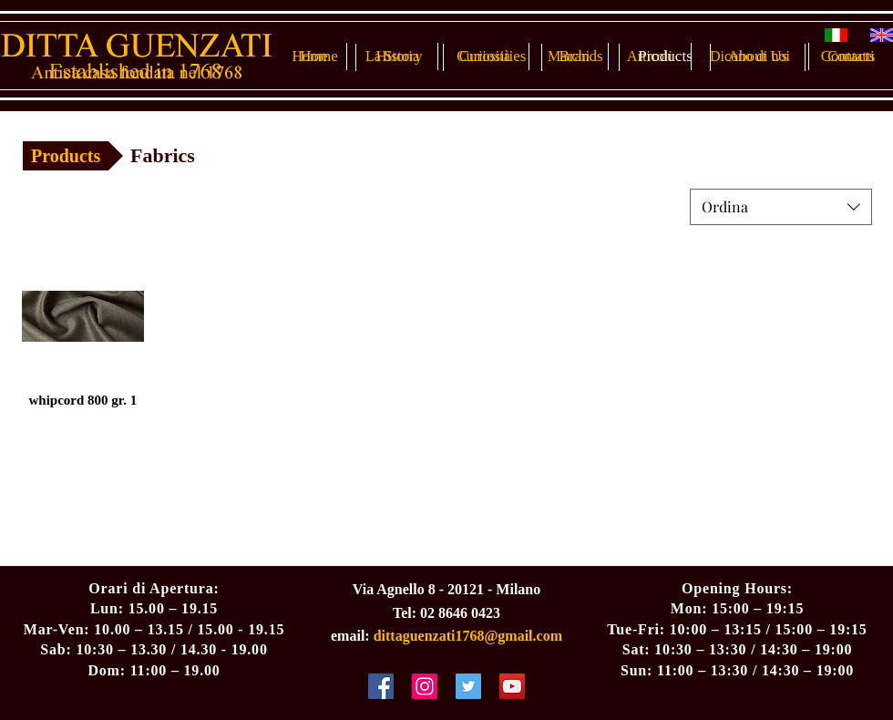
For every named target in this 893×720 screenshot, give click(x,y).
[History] (399, 56)
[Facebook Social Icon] (381, 686)
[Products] (665, 56)
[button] (175, 155)
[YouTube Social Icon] (512, 686)
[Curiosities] (493, 56)
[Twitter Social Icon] (468, 686)
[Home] (319, 56)
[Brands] (581, 56)
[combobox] (781, 207)
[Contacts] (848, 56)
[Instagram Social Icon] (424, 686)
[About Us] (757, 56)
